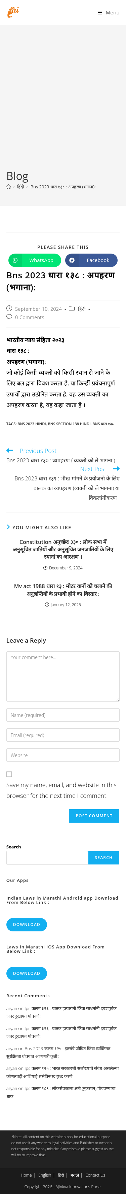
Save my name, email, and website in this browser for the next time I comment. (61, 790)
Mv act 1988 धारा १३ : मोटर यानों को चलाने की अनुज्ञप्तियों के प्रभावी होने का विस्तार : (63, 589)
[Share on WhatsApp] (34, 260)
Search (13, 847)
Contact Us (95, 1175)
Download (26, 924)
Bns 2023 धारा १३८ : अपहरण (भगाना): (63, 187)
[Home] (8, 187)
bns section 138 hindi (69, 423)
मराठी (75, 1175)
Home (26, 1175)
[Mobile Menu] (109, 12)
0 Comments (29, 317)
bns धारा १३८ (103, 423)
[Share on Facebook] (91, 260)
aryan (11, 1008)
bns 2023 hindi (31, 423)
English (44, 1175)
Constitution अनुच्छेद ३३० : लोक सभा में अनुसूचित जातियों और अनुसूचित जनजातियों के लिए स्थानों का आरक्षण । (63, 549)
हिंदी (82, 309)
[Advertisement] (63, 102)
